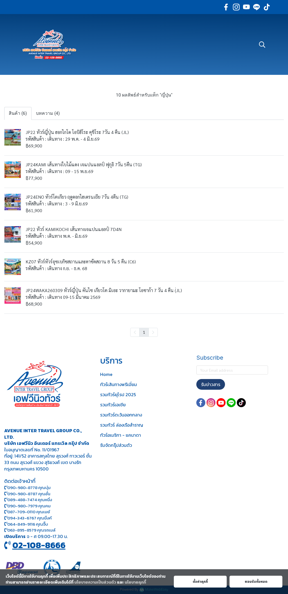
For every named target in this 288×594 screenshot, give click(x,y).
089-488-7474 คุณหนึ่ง (28, 499)
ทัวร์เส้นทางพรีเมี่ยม (118, 384)
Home (106, 374)
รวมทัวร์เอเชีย (113, 404)
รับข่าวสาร (210, 384)
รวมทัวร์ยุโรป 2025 (118, 394)
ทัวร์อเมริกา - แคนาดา (120, 435)
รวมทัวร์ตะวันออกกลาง (121, 414)
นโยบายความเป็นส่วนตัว (95, 582)
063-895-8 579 (21, 530)
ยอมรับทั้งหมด (256, 581)
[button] (262, 44)
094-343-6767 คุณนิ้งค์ (28, 518)
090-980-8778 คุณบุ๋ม (27, 487)
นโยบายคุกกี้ (135, 582)
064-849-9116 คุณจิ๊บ (26, 524)
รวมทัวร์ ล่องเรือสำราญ (121, 425)
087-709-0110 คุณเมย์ (28, 511)
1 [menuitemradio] (144, 332)
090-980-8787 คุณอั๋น (28, 493)
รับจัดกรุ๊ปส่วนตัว (116, 445)
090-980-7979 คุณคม (29, 506)
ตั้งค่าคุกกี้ (200, 581)
